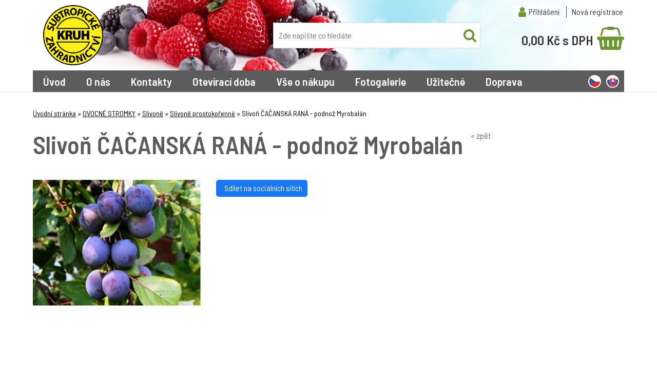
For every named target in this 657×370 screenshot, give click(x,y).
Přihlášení (544, 11)
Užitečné (446, 81)
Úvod (54, 81)
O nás (98, 81)
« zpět (481, 135)
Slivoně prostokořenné (202, 113)
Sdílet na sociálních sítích (261, 188)
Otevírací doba (224, 81)
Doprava (504, 81)
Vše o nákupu (305, 81)
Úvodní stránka (54, 113)
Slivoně (152, 113)
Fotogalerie (380, 81)
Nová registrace (597, 11)
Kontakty (151, 81)
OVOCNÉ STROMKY (109, 113)
